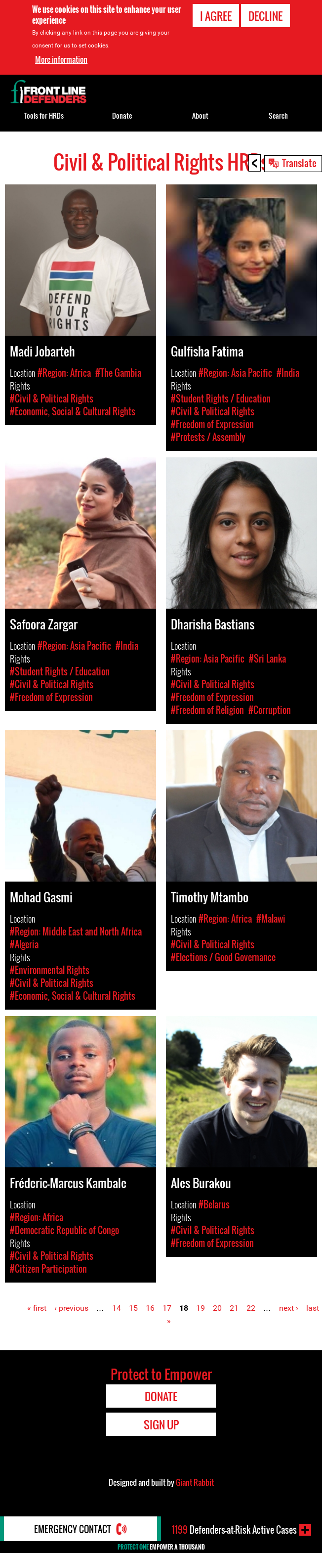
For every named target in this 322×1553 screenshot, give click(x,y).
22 (250, 1308)
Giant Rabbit (195, 1482)
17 (166, 1308)
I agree (216, 15)
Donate (122, 115)
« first (36, 1308)
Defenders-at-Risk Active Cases (234, 1529)
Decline (265, 15)
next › (288, 1308)
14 (116, 1308)
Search (278, 115)
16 (150, 1308)
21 (234, 1308)
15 (133, 1308)
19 (200, 1308)
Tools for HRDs (44, 115)
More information (61, 58)
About (200, 115)
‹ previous (71, 1308)
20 (217, 1308)
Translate (299, 163)
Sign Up (161, 1424)
